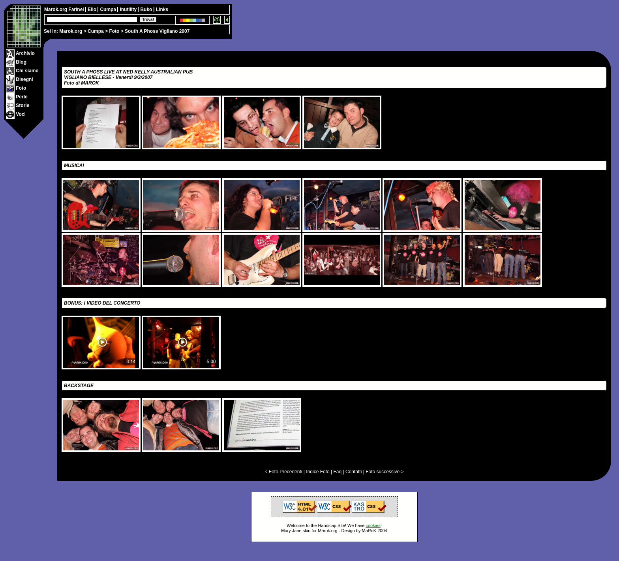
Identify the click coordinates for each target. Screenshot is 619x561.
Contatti (353, 471)
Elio (93, 9)
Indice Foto (317, 471)
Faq (338, 471)
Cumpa (96, 31)
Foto (114, 31)
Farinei (76, 9)
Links (162, 9)
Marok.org (70, 31)
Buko (146, 9)
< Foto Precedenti (283, 471)
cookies (373, 525)
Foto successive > (384, 471)
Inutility (129, 9)
